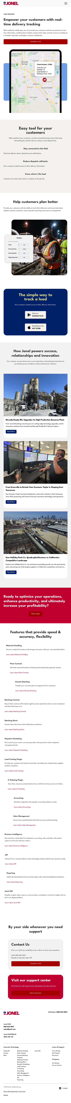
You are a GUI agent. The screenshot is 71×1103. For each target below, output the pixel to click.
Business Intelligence (23, 1075)
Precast (6, 1053)
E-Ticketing (20, 1068)
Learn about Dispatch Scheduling (16, 750)
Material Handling (22, 1051)
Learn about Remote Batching (25, 691)
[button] (65, 3)
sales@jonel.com (10, 1029)
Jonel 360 (37, 1051)
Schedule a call (35, 41)
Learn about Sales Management (24, 825)
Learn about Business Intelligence (16, 846)
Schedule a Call (35, 963)
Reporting (20, 1080)
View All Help (56, 1051)
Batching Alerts (21, 1062)
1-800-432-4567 (62, 1012)
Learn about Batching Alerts (14, 729)
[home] (11, 3)
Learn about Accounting (22, 807)
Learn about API (10, 864)
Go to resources (35, 993)
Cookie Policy (49, 1092)
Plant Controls (21, 1053)
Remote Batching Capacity (22, 1056)
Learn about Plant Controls (19, 673)
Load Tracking (21, 1066)
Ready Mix (7, 1051)
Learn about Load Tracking (14, 771)
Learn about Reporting (15, 882)
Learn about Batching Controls (15, 711)
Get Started (55, 1053)
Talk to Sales (35, 614)
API (18, 1077)
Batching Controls (22, 1060)
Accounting (20, 1071)
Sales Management (23, 1073)
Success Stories (57, 1065)
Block (5, 1055)
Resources (55, 1055)
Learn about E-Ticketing (16, 789)
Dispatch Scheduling (23, 1064)
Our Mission (55, 1063)
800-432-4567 (9, 1027)
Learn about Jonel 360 (12, 903)
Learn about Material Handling (17, 654)
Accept (35, 1098)
